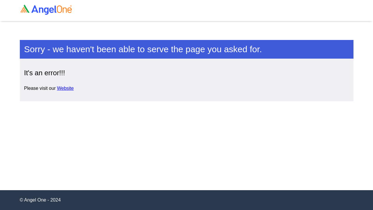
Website (65, 88)
